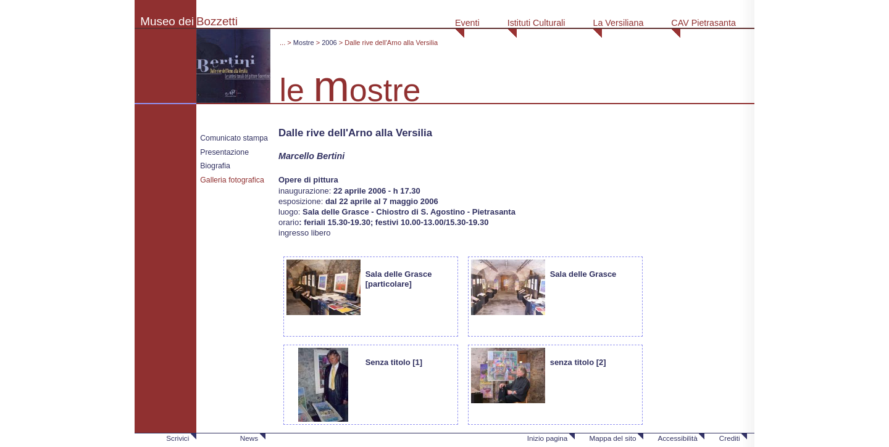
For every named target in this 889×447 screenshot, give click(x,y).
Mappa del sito (612, 438)
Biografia (215, 166)
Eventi (467, 22)
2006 (329, 42)
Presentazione (224, 152)
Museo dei (167, 21)
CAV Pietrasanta (703, 22)
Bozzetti (217, 21)
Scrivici (177, 438)
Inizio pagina (547, 438)
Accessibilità (677, 438)
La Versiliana (618, 22)
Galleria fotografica (232, 180)
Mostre (303, 42)
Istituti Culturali (536, 22)
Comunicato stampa (234, 138)
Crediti (729, 438)
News (249, 438)
